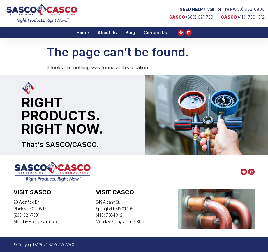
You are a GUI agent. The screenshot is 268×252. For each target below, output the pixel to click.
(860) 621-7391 (192, 17)
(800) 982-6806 (249, 9)
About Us (107, 32)
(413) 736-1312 (243, 17)
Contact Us (155, 32)
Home (82, 32)
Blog (130, 32)
